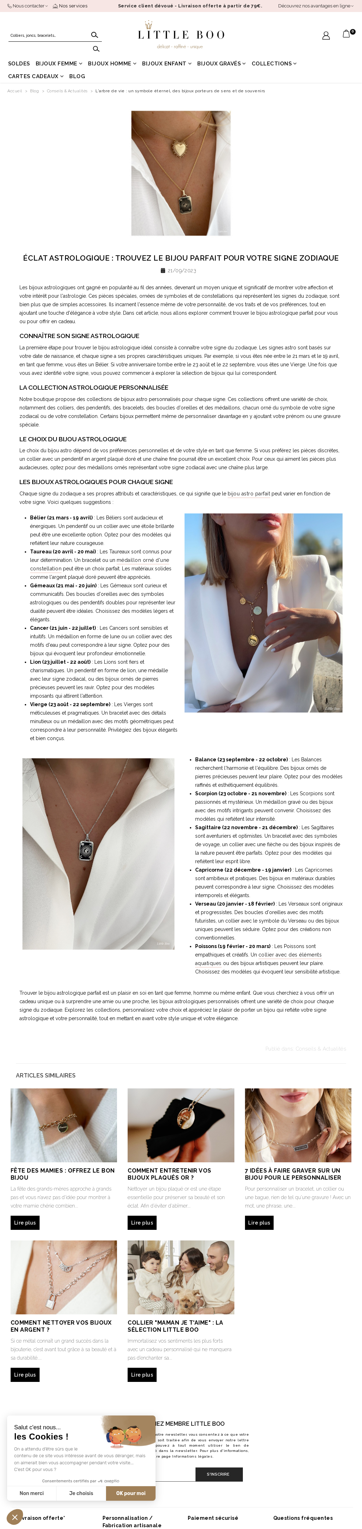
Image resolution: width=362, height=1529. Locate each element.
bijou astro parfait (249, 493)
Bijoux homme (110, 63)
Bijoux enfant (164, 63)
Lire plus (25, 1223)
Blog (77, 76)
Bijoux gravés (219, 63)
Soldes (19, 63)
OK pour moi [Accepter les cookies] (131, 1493)
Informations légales (192, 1456)
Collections (272, 63)
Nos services (70, 5)
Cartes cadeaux (33, 76)
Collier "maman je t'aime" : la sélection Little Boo (175, 1326)
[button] (14, 1516)
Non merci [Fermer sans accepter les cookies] (31, 1493)
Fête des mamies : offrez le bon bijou (63, 1174)
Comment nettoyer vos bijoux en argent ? (61, 1326)
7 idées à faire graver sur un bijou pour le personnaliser (293, 1174)
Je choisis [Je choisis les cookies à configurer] (81, 1493)
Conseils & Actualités (321, 1049)
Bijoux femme (56, 63)
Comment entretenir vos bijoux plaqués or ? (169, 1174)
